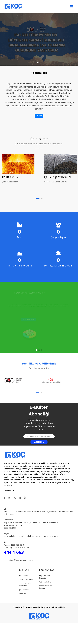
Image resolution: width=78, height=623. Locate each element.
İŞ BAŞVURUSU (24, 589)
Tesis (19, 237)
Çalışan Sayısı (58, 237)
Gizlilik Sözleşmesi (26, 579)
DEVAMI (39, 115)
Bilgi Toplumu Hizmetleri (44, 576)
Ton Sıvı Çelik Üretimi (20, 265)
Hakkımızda (23, 575)
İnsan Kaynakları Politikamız (25, 584)
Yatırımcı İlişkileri (45, 582)
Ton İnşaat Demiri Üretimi (58, 265)
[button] (37, 199)
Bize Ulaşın (23, 593)
